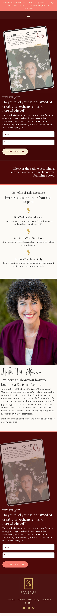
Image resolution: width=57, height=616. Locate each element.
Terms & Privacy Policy (28, 600)
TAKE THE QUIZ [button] (15, 151)
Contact (11, 600)
